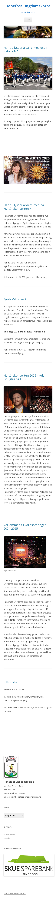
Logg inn (7, 838)
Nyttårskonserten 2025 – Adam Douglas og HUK (25, 377)
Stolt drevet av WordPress (15, 893)
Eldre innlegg (11, 682)
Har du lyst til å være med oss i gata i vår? (25, 49)
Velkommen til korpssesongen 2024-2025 (25, 527)
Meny (28, 20)
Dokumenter (9, 834)
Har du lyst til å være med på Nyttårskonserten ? (24, 207)
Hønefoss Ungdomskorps (28, 6)
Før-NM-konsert (15, 299)
